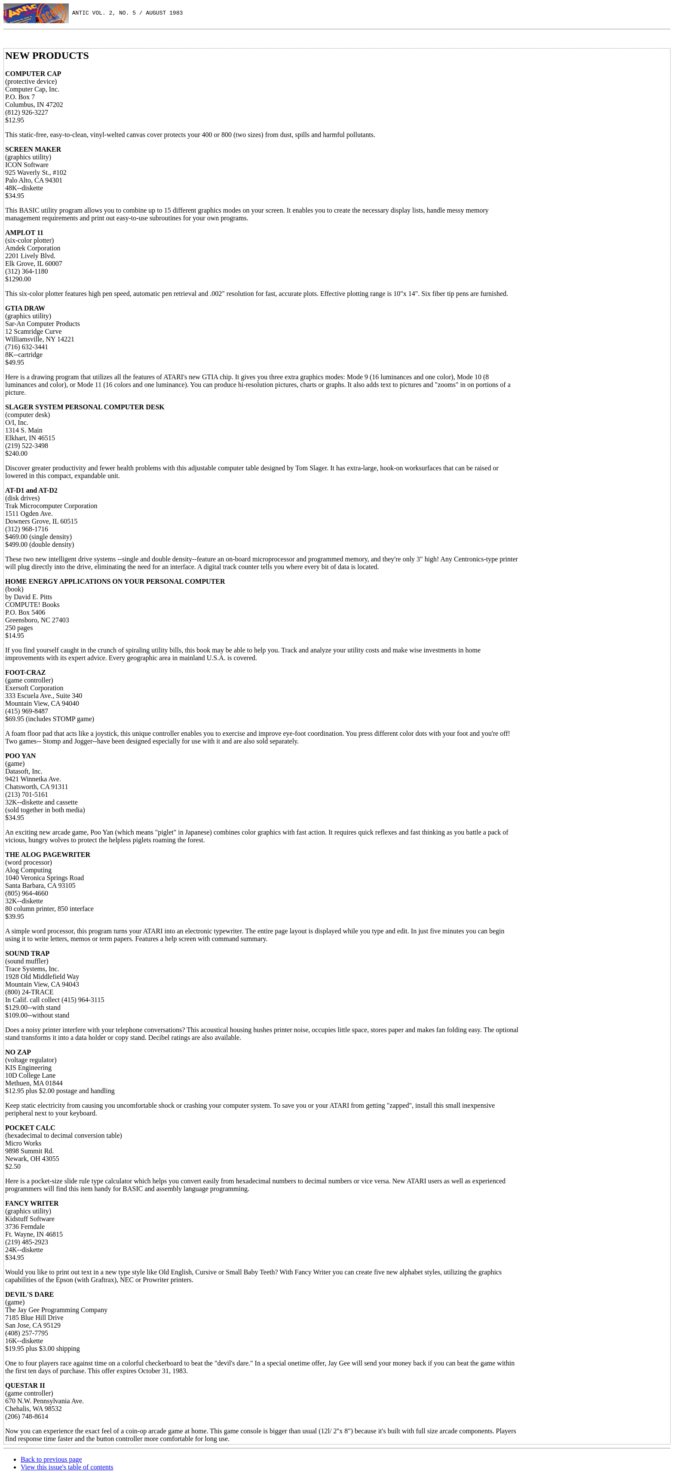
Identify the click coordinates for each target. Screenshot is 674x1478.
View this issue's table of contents (67, 1467)
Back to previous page (51, 1459)
